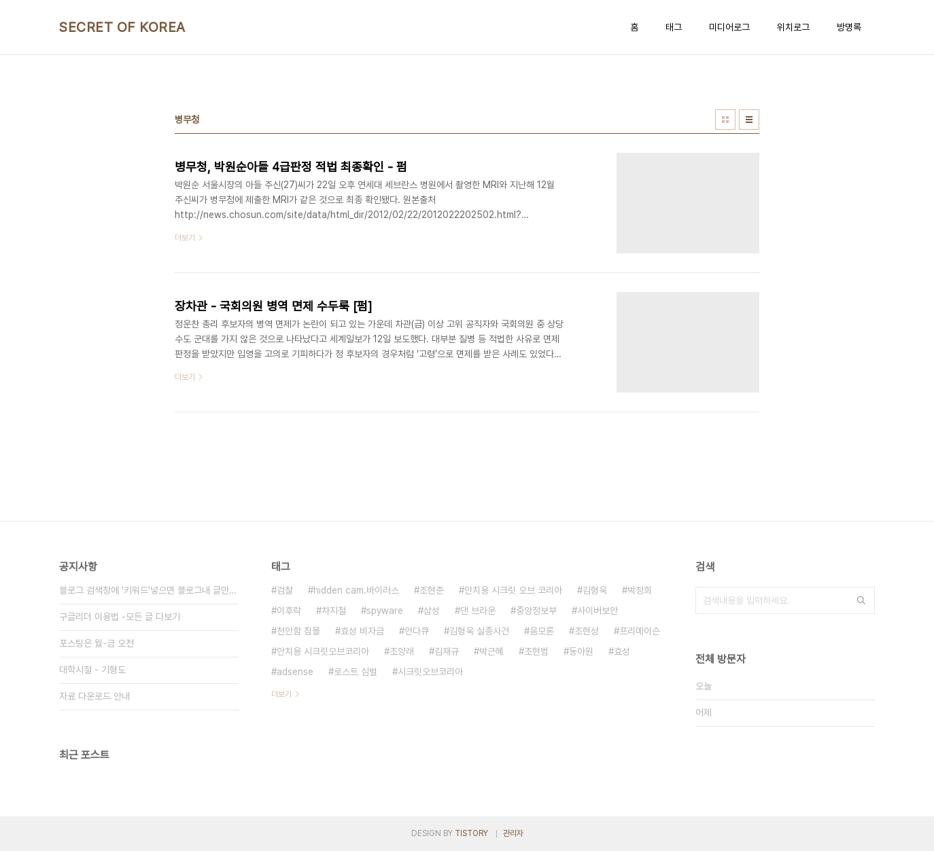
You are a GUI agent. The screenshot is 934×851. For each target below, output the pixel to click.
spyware (384, 610)
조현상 (586, 631)
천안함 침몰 (298, 631)
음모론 (542, 631)
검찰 (285, 590)
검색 (861, 600)
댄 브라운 (478, 610)
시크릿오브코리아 (430, 671)
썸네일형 (725, 119)
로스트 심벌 (355, 671)
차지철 (334, 610)
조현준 (431, 590)
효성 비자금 (362, 631)
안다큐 (416, 631)
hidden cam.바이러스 (356, 590)
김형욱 (595, 590)
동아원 (581, 651)
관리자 (513, 833)
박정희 (639, 590)
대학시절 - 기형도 (92, 669)
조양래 (402, 651)
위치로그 (793, 27)
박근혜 (491, 651)
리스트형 (749, 119)
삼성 (431, 610)
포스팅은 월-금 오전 (96, 643)
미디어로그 (729, 27)
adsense (295, 671)
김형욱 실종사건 (479, 631)
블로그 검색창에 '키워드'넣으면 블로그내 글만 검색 (149, 590)
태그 (673, 27)
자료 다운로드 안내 (94, 696)
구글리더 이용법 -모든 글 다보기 (119, 616)
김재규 (446, 651)
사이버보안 (597, 610)
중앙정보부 (536, 610)
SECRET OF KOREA (122, 27)
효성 (622, 651)
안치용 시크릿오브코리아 (323, 651)
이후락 (289, 610)
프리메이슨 (639, 631)
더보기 (281, 694)
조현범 (536, 651)
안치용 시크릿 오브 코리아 (513, 590)
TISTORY (471, 833)
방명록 (849, 27)
